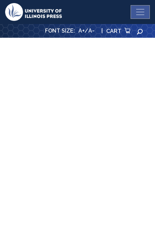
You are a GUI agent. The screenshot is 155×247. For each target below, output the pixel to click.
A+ (81, 30)
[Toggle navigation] (140, 12)
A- (91, 30)
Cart (118, 31)
